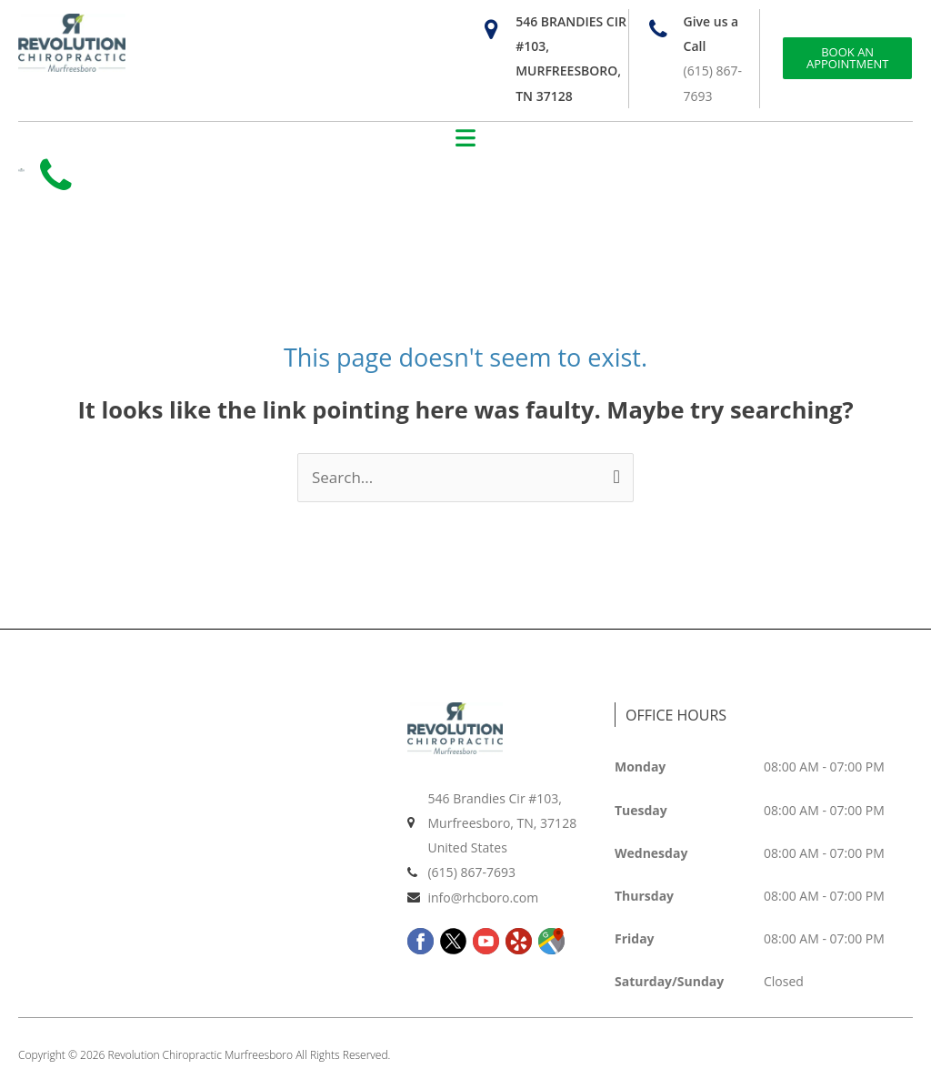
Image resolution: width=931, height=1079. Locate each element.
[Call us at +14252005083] (59, 179)
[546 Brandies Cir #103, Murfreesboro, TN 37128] (490, 29)
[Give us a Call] (658, 29)
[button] (466, 139)
